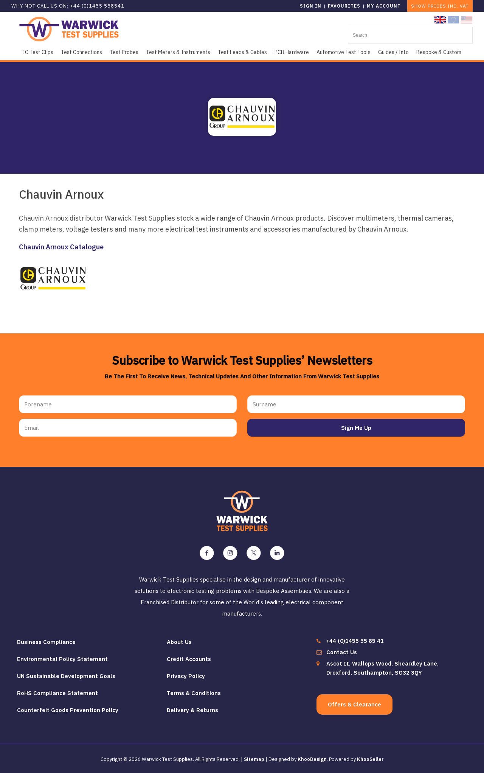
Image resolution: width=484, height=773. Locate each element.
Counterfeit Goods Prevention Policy (67, 710)
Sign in (310, 6)
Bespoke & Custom (438, 52)
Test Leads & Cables (242, 52)
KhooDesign (312, 759)
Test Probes (124, 52)
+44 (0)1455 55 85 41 (355, 640)
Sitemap (254, 759)
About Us (179, 641)
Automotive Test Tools (343, 52)
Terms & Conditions (194, 693)
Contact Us (341, 652)
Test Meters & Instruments (178, 52)
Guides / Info (393, 52)
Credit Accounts (189, 659)
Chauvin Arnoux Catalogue (61, 247)
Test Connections (81, 52)
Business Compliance (46, 641)
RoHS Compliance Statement (57, 693)
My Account (384, 6)
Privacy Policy (186, 676)
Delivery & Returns (192, 710)
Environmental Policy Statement (62, 659)
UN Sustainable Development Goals (66, 676)
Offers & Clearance (354, 704)
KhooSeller (370, 759)
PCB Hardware (292, 52)
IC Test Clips (38, 52)
